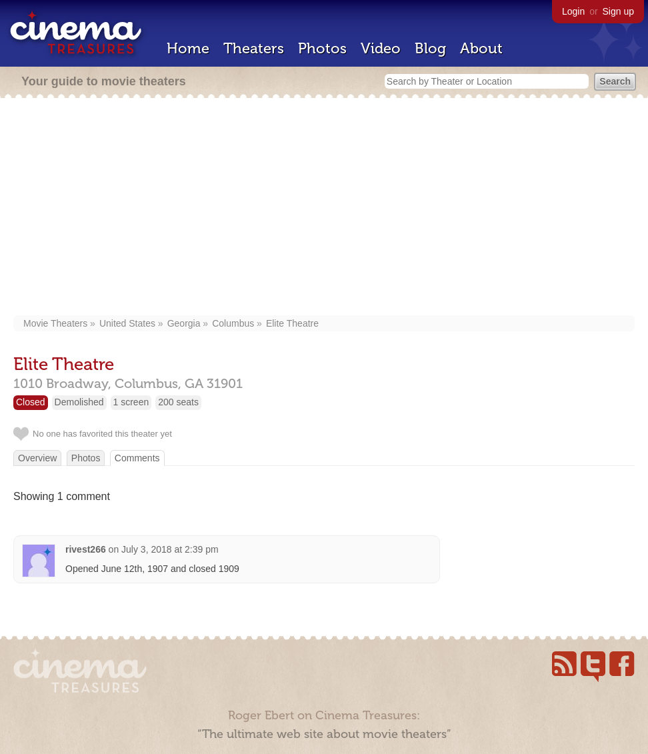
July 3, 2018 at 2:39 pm (170, 549)
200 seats (178, 402)
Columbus (233, 323)
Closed (30, 402)
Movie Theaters (55, 323)
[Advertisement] (324, 208)
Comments (137, 458)
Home (188, 48)
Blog (430, 48)
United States (127, 323)
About (481, 48)
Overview (37, 458)
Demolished (79, 402)
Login (573, 11)
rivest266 (85, 549)
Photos (322, 48)
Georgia (184, 323)
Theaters (253, 48)
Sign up (618, 11)
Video (381, 48)
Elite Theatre (292, 323)
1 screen (131, 402)
